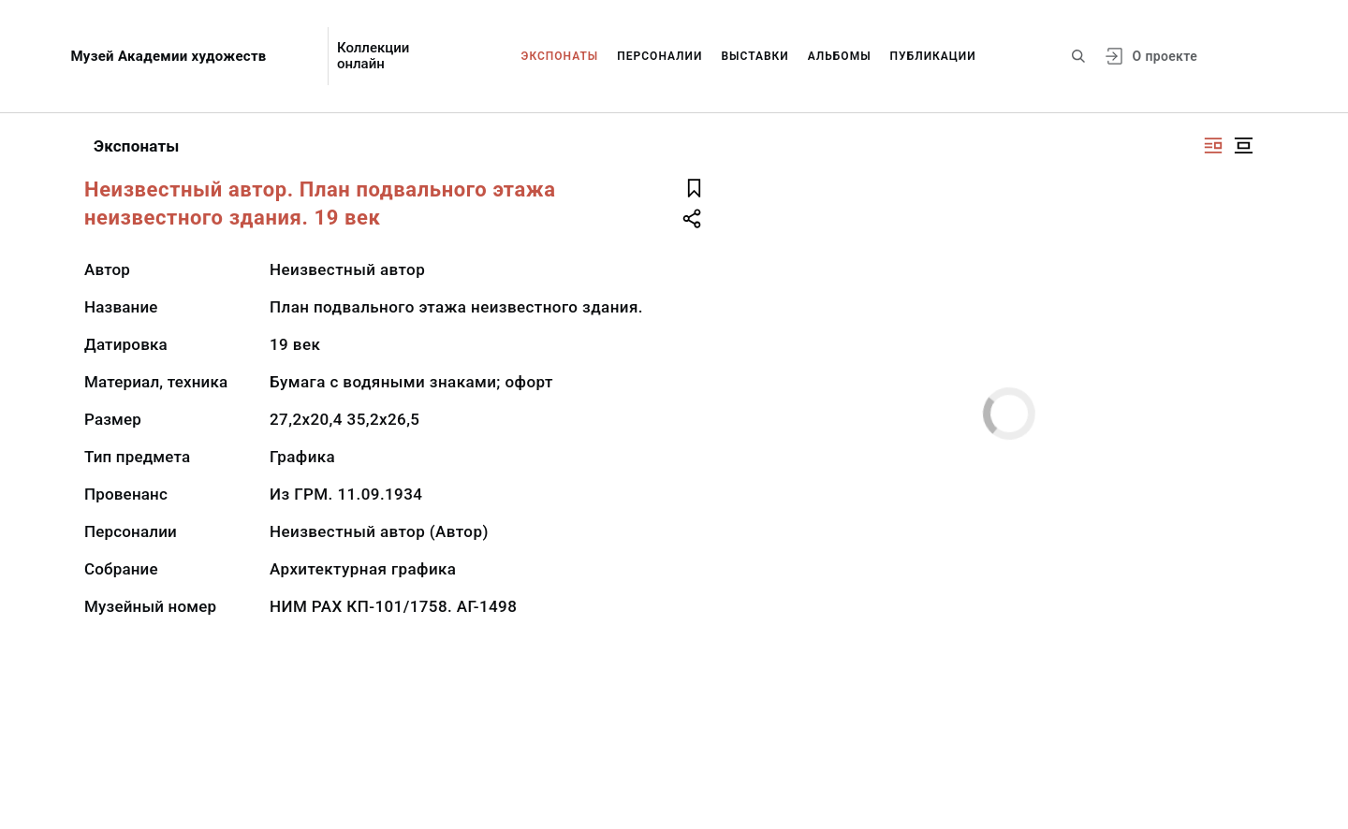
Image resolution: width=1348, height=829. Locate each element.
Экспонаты (560, 56)
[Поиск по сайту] (1078, 56)
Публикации (933, 56)
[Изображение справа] (1213, 145)
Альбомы (840, 56)
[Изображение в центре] (1243, 145)
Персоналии (659, 56)
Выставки (754, 56)
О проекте (1165, 56)
